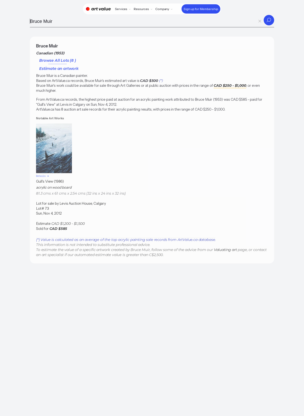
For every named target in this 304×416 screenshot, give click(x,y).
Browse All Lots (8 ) (57, 60)
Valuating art (225, 249)
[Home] (98, 9)
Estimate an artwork (59, 68)
